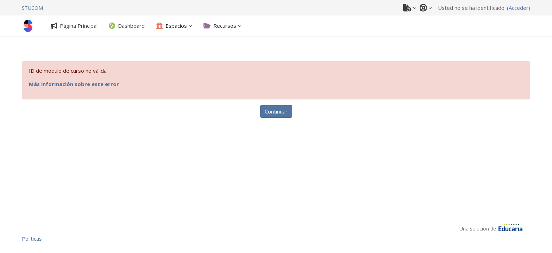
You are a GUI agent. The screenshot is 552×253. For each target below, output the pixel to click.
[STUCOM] (32, 7)
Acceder (518, 7)
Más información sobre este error (74, 83)
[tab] (74, 25)
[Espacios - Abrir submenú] (171, 25)
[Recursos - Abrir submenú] (220, 25)
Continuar (276, 111)
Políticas (32, 238)
